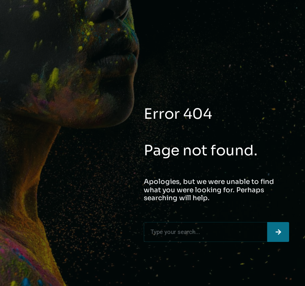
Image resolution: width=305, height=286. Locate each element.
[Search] (278, 232)
